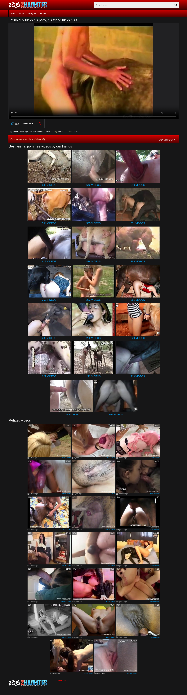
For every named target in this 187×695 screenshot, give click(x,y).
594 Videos (49, 223)
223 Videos (93, 376)
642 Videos (49, 185)
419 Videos (49, 261)
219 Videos (138, 376)
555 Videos (93, 223)
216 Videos (71, 414)
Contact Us (61, 680)
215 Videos (116, 414)
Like (15, 123)
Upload (43, 13)
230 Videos (93, 338)
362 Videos (49, 299)
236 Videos (49, 338)
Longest (32, 13)
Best (13, 13)
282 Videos (93, 299)
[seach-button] (176, 5)
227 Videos (49, 376)
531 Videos (138, 223)
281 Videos (138, 299)
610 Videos (138, 185)
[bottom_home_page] (32, 683)
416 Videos (93, 261)
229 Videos (138, 338)
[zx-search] (136, 5)
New (21, 13)
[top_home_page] (29, 5)
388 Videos (138, 261)
